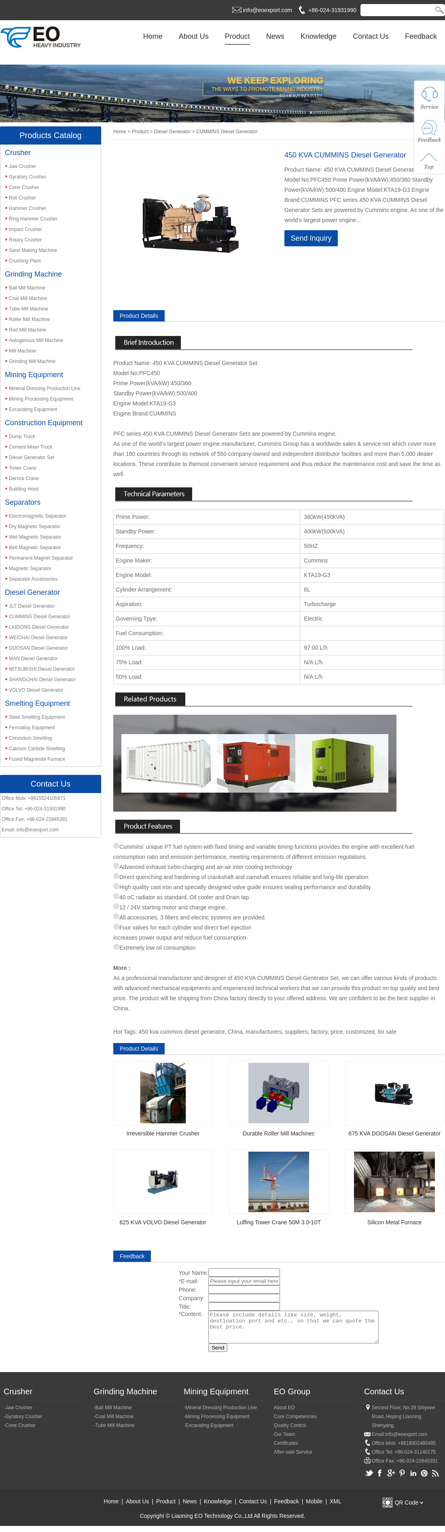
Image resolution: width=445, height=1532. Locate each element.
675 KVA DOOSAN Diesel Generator (394, 1133)
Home (153, 36)
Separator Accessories (33, 579)
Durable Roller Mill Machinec (279, 1133)
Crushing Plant (25, 261)
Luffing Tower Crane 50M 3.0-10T (279, 1222)
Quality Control (290, 1431)
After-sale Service (293, 1458)
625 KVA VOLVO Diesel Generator (163, 1222)
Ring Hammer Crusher (33, 219)
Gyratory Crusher (27, 177)
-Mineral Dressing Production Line (220, 1414)
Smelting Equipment (37, 703)
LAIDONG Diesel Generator (39, 627)
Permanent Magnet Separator (41, 558)
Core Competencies (295, 1422)
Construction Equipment (44, 423)
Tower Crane (22, 468)
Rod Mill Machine (27, 330)
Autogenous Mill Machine (36, 340)
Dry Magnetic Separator (34, 526)
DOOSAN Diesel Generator (38, 648)
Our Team (284, 1440)
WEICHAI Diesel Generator (38, 637)
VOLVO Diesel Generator (36, 690)
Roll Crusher (22, 198)
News (275, 36)
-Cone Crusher (20, 1431)
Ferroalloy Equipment (32, 727)
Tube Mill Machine (28, 309)
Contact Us (371, 36)
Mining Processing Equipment (41, 399)
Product (237, 36)
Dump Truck (22, 436)
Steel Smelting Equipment (37, 717)
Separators (22, 502)
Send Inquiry (310, 238)
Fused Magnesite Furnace (37, 759)
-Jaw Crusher (18, 1414)
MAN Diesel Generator (33, 658)
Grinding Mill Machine (32, 361)
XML (335, 1507)
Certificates (286, 1449)
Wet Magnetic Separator (35, 537)
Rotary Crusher (25, 240)
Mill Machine (22, 351)
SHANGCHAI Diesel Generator (42, 679)
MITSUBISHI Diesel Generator (42, 669)
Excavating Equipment (33, 409)
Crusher (18, 153)
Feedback (421, 36)
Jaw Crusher (22, 166)
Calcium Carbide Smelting (37, 748)
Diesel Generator (32, 592)
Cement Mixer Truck (30, 447)
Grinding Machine (33, 274)
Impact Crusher (25, 229)
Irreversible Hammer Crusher (162, 1133)
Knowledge (319, 36)
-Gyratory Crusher (23, 1422)
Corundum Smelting (30, 738)
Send (207, 1354)
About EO (284, 1414)
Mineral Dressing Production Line (45, 388)
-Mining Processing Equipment (217, 1422)
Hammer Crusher (27, 208)
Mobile (314, 1507)
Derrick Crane (24, 478)
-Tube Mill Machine (114, 1431)
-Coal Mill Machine (114, 1422)
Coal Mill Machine (28, 298)
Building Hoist (23, 489)
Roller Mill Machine (29, 319)
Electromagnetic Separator (37, 516)
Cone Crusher (24, 187)
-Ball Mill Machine (113, 1414)
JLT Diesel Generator (32, 606)
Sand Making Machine (33, 250)
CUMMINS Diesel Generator (39, 616)
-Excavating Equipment (208, 1431)
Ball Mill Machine (27, 288)
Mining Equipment (34, 375)
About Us (194, 36)
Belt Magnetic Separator (35, 547)
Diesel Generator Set (31, 457)
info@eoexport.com (267, 10)
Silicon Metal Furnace (394, 1222)
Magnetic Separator (30, 568)
